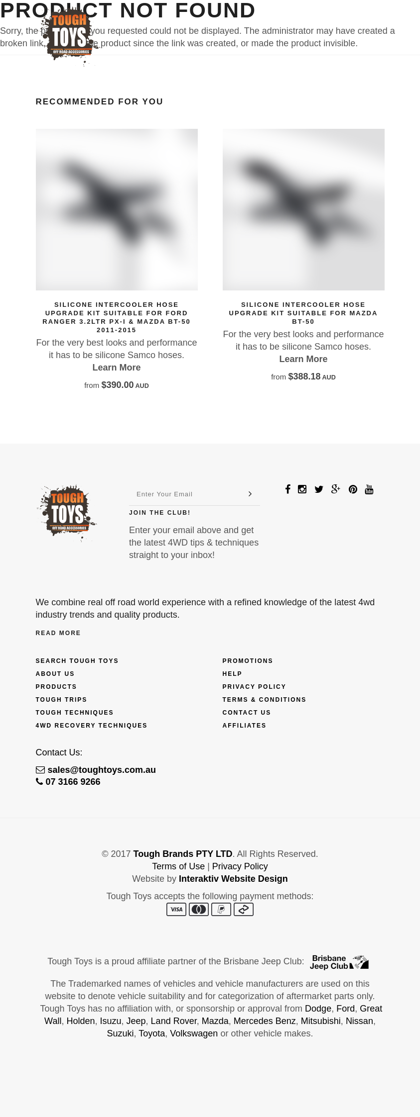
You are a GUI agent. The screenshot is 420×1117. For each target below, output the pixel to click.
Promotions (248, 660)
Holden (80, 1021)
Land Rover (174, 1021)
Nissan (359, 1021)
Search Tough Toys (77, 660)
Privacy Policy (254, 686)
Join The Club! (160, 512)
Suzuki (120, 1033)
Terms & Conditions (265, 699)
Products (56, 686)
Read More (58, 633)
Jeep (136, 1021)
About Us (55, 673)
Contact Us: (59, 752)
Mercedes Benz (265, 1021)
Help (233, 673)
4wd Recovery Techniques (92, 725)
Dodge (318, 1009)
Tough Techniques (75, 712)
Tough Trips (62, 699)
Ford (345, 1009)
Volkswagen (194, 1033)
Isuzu (111, 1021)
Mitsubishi (321, 1021)
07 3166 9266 (68, 782)
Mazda (215, 1021)
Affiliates (245, 725)
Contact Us (247, 712)
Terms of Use (178, 866)
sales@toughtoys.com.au (96, 770)
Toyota (152, 1033)
